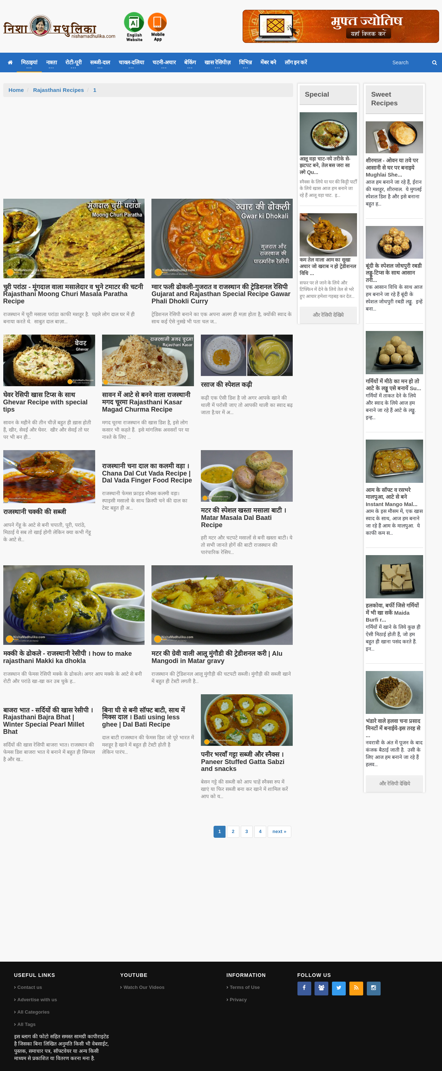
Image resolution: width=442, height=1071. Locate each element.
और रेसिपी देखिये (328, 315)
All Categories (33, 1004)
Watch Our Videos (143, 980)
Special (318, 93)
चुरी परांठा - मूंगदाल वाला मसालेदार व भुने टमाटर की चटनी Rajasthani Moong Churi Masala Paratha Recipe (70, 294)
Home (16, 90)
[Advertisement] (148, 151)
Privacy (238, 992)
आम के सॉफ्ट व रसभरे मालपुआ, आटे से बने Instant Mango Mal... (390, 497)
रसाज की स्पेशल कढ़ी (226, 384)
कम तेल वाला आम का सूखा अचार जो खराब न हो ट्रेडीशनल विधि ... (327, 266)
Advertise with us (37, 992)
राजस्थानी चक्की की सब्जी (33, 512)
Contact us (29, 980)
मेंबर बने (268, 62)
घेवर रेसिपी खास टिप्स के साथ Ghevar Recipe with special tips (43, 402)
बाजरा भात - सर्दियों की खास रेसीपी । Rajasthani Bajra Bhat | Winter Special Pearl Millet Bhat (47, 710)
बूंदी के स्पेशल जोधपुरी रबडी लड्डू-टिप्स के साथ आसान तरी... (392, 273)
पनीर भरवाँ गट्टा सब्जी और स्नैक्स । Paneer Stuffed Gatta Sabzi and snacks (241, 754)
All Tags (26, 1017)
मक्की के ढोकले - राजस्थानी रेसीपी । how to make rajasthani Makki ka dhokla (65, 650)
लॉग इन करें (296, 62)
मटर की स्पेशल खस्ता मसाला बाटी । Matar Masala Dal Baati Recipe (246, 514)
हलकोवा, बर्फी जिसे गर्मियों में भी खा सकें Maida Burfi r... (393, 612)
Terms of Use (244, 980)
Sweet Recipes (386, 98)
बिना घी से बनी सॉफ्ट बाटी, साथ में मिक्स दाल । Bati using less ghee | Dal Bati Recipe (147, 710)
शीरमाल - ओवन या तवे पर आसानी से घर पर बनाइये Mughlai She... (391, 167)
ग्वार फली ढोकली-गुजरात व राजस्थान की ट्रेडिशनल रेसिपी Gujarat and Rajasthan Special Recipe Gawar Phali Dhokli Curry (217, 294)
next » (280, 824)
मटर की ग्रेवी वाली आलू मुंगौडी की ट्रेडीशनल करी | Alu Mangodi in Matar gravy (214, 650)
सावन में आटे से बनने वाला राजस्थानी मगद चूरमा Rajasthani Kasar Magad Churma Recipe (144, 402)
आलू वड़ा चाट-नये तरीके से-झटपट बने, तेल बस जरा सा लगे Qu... (327, 165)
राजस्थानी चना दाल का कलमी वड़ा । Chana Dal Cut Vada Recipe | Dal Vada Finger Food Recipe (145, 473)
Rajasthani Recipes (58, 90)
